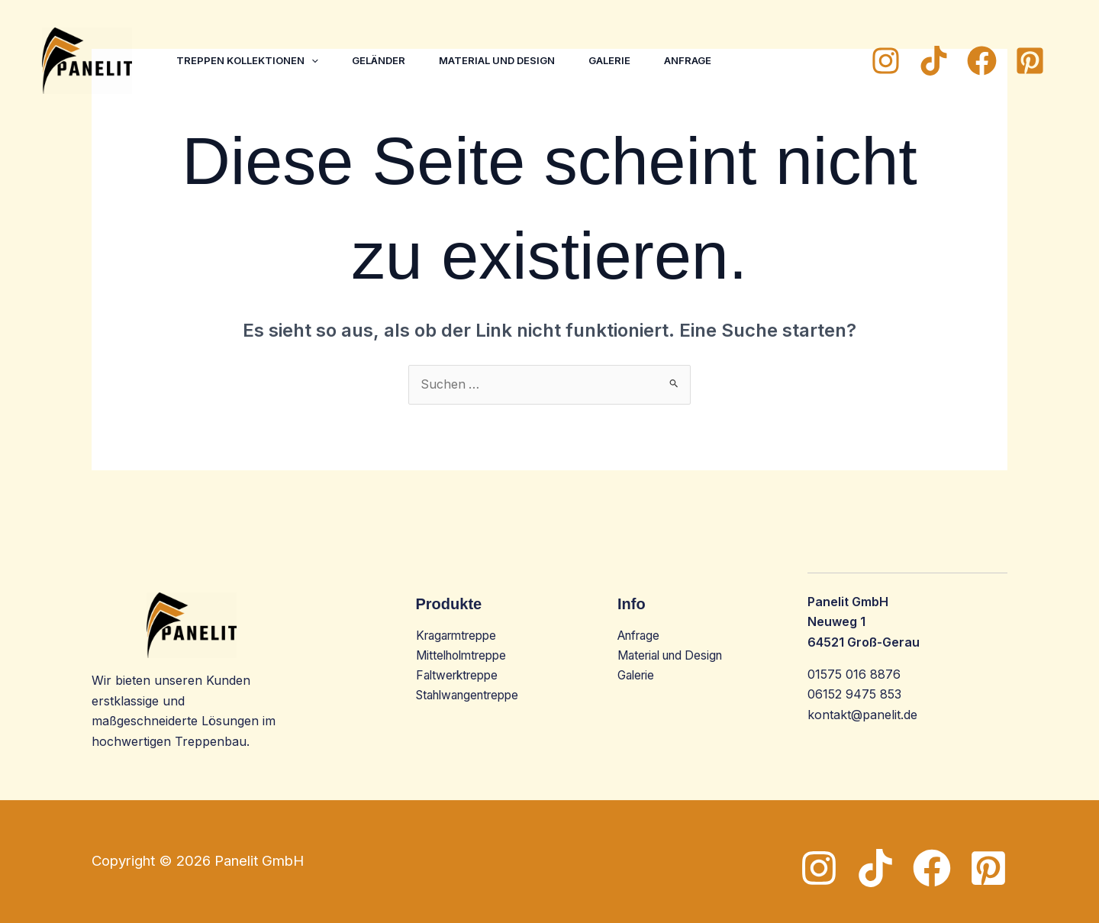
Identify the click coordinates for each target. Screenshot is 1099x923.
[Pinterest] (1030, 61)
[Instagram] (886, 61)
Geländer (383, 60)
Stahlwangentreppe (473, 696)
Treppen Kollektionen (249, 60)
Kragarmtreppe (460, 636)
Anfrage (701, 60)
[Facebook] (982, 61)
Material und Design (504, 60)
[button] (313, 60)
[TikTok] (934, 61)
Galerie (620, 60)
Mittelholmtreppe (465, 655)
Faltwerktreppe (460, 676)
